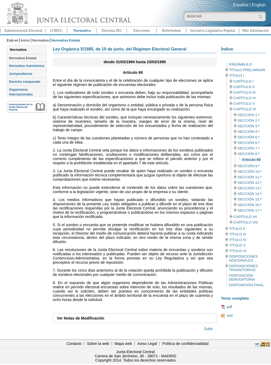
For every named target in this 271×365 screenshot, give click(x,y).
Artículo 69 (251, 160)
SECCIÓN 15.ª (249, 199)
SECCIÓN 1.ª (248, 115)
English (259, 5)
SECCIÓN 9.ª (248, 166)
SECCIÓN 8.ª (248, 154)
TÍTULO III (237, 234)
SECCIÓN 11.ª (249, 177)
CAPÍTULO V (244, 104)
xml (230, 315)
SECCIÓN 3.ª (248, 126)
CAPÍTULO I (243, 81)
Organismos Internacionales (21, 92)
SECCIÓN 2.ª (248, 120)
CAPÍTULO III (244, 92)
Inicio (25, 40)
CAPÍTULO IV (244, 98)
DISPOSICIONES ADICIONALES (243, 258)
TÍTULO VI (237, 251)
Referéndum (171, 30)
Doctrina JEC (112, 30)
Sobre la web (98, 343)
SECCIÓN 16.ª (249, 205)
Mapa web (123, 343)
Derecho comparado (24, 82)
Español (241, 5)
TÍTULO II (237, 229)
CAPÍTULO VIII (245, 222)
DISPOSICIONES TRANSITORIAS (243, 268)
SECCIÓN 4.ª (248, 132)
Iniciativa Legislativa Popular (212, 30)
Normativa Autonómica (26, 66)
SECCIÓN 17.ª (249, 210)
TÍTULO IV (237, 240)
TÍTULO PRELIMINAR (247, 70)
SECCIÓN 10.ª (249, 172)
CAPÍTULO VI (244, 109)
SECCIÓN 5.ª (248, 137)
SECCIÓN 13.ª (249, 188)
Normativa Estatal (22, 58)
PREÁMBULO (240, 64)
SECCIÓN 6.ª (248, 143)
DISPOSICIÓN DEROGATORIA (242, 277)
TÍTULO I (236, 75)
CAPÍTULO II (244, 87)
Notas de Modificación (80, 318)
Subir (208, 329)
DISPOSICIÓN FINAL (246, 285)
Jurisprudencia (20, 74)
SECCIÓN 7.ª (248, 148)
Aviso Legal (147, 343)
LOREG (56, 30)
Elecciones (141, 30)
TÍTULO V (237, 245)
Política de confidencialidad (185, 343)
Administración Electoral (23, 30)
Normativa (82, 30)
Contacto (74, 343)
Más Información (255, 30)
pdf (229, 307)
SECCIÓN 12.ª (249, 183)
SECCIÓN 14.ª (249, 194)
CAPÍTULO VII (245, 217)
